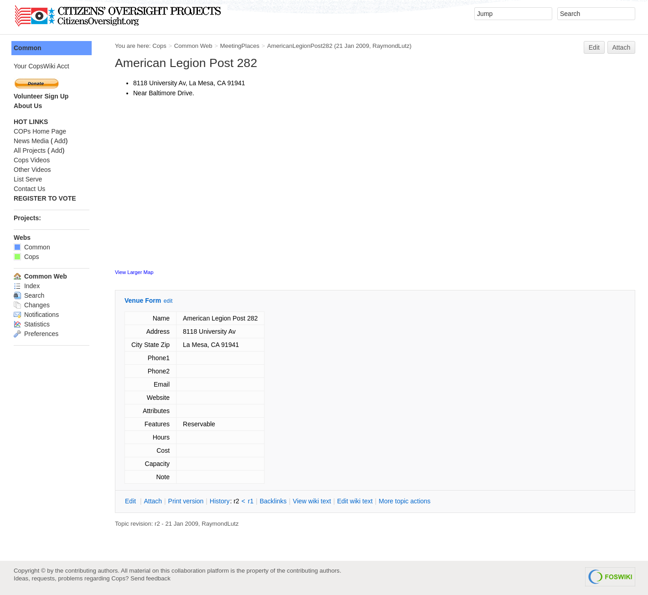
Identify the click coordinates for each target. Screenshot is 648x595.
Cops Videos (32, 160)
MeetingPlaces (239, 45)
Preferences (36, 333)
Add (60, 141)
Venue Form (142, 300)
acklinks (272, 501)
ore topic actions (404, 501)
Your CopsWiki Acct (41, 66)
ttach (153, 501)
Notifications (36, 314)
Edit (594, 47)
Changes (32, 305)
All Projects (30, 150)
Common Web (193, 45)
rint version (186, 501)
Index (27, 286)
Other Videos (32, 169)
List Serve (28, 179)
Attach (621, 47)
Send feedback (150, 578)
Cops (159, 45)
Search (29, 295)
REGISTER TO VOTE (45, 198)
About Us (28, 105)
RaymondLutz (391, 45)
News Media (31, 141)
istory (220, 501)
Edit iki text (355, 501)
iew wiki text (312, 501)
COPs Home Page (40, 131)
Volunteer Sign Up (41, 96)
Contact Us (29, 188)
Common (27, 48)
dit (131, 501)
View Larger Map (134, 272)
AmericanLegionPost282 (299, 45)
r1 (251, 501)
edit (168, 301)
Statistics (32, 324)
